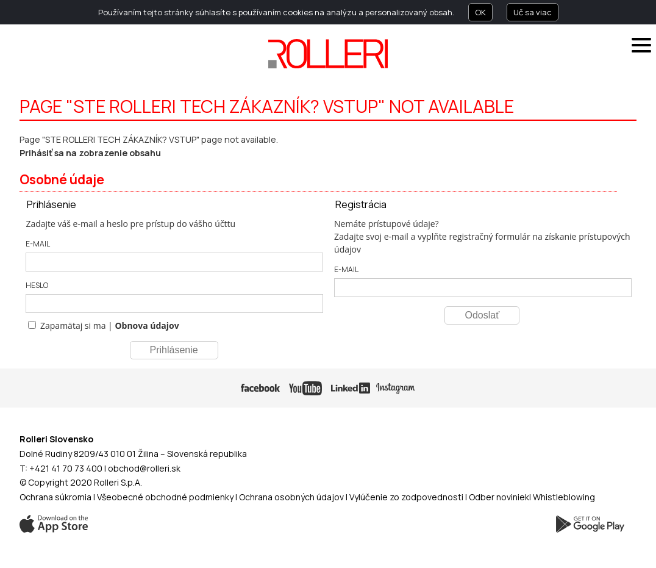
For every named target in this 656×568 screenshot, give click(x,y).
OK (480, 12)
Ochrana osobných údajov (291, 497)
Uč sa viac (532, 12)
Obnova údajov (147, 325)
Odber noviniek (499, 497)
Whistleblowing (564, 497)
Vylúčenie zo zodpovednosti (406, 497)
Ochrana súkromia (55, 497)
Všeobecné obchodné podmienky (165, 497)
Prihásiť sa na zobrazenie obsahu (90, 153)
